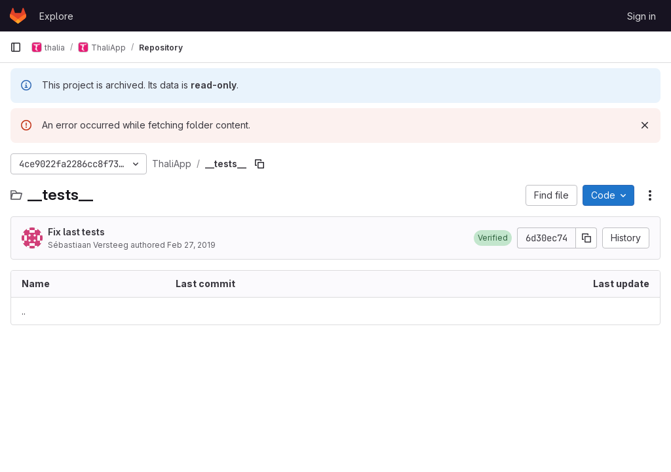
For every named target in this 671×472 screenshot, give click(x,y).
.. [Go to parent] (24, 311)
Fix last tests (76, 231)
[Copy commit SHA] (586, 237)
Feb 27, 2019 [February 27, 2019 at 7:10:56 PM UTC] (191, 245)
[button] (493, 238)
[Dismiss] (645, 125)
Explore (56, 16)
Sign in (641, 16)
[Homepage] (18, 15)
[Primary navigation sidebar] (15, 47)
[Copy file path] (259, 163)
